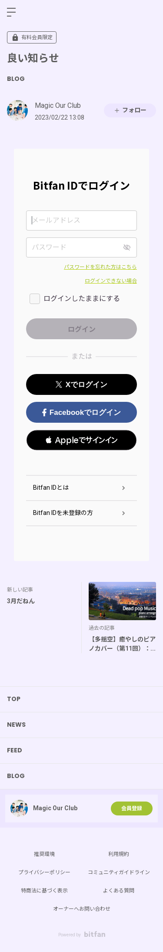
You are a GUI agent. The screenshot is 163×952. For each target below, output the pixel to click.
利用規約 (118, 854)
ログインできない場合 (111, 281)
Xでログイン (81, 385)
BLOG (16, 78)
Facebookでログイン (81, 412)
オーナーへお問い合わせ (81, 909)
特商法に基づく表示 (44, 891)
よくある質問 (118, 891)
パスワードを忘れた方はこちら (100, 267)
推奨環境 (44, 854)
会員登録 (131, 808)
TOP (13, 699)
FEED (14, 750)
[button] (81, 440)
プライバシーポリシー (44, 872)
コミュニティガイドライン (119, 872)
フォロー (129, 110)
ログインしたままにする (81, 298)
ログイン (149, 12)
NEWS (16, 724)
